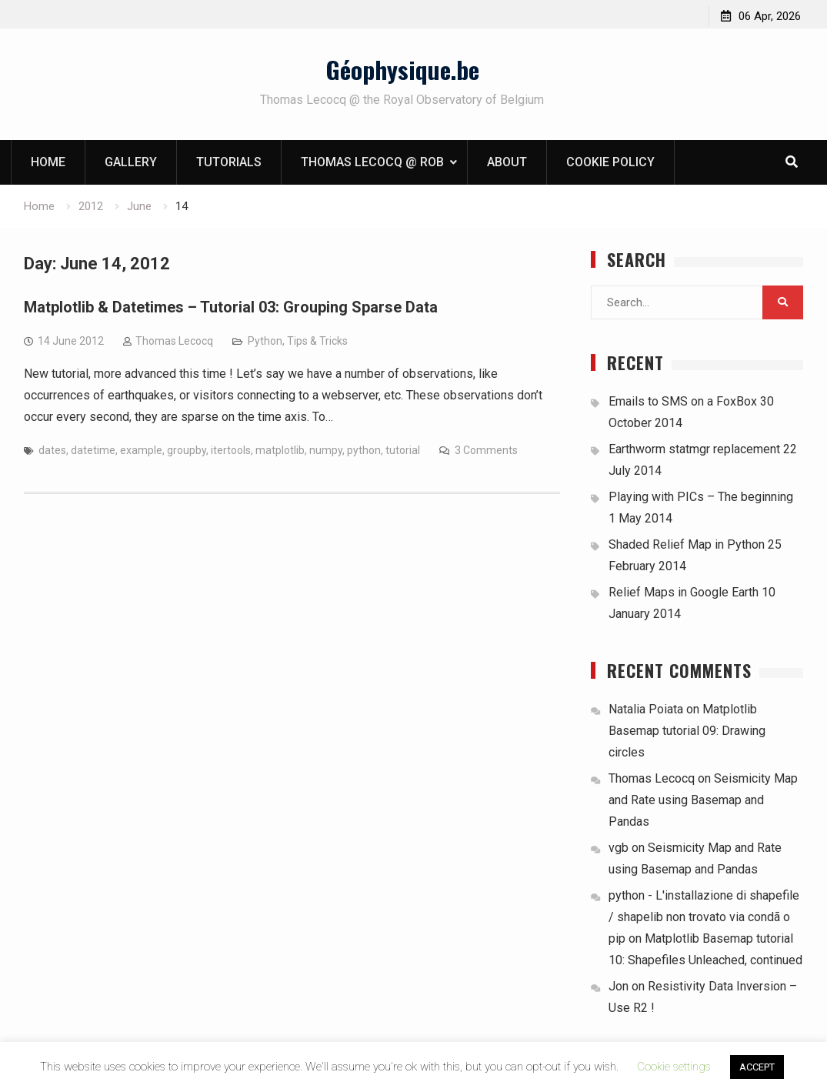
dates (52, 450)
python (364, 450)
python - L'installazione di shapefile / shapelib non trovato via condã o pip (704, 917)
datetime (93, 450)
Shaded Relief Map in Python (687, 544)
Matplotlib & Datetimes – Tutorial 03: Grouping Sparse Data (231, 307)
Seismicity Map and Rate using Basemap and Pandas (703, 800)
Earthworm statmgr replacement (694, 449)
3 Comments (486, 450)
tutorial (402, 450)
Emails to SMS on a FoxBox (683, 401)
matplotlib (280, 450)
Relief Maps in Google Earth (684, 592)
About (507, 162)
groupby (186, 450)
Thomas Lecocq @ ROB (372, 162)
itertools (231, 450)
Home (48, 162)
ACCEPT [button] (757, 1067)
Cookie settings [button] (674, 1067)
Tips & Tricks (317, 341)
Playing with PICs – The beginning (701, 496)
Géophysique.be (402, 69)
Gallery (131, 162)
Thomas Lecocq (174, 341)
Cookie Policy (610, 162)
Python (265, 341)
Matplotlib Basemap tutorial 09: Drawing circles (687, 731)
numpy (325, 450)
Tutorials (229, 162)
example (141, 450)
